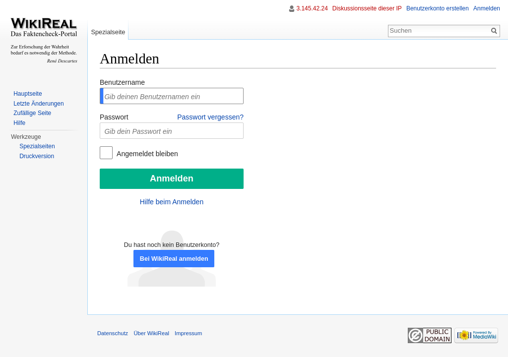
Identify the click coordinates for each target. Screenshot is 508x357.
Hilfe (19, 122)
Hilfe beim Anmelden (171, 202)
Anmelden (486, 8)
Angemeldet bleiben (146, 154)
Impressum (188, 333)
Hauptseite (27, 93)
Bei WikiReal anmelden (174, 258)
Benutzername (122, 82)
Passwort (114, 117)
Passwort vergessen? (210, 117)
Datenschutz (112, 333)
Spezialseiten (37, 146)
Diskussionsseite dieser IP (367, 8)
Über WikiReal (151, 333)
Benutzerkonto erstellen (437, 8)
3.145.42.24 (311, 8)
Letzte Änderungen (38, 103)
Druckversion (36, 156)
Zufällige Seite (32, 113)
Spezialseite (108, 32)
